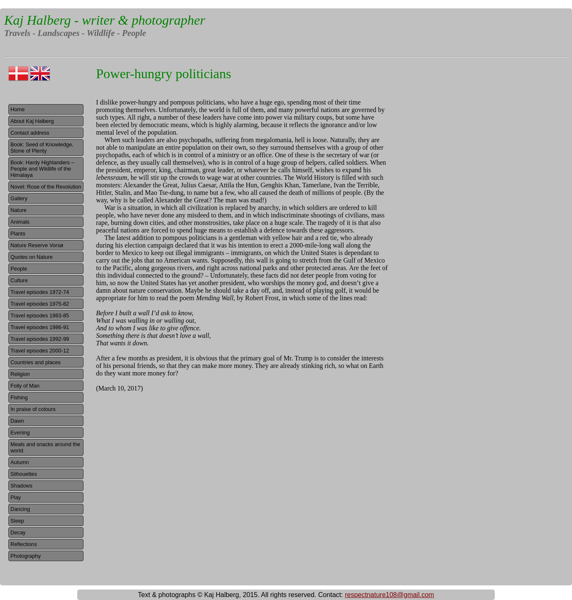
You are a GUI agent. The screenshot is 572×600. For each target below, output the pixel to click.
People (18, 269)
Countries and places (35, 362)
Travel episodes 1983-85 (39, 315)
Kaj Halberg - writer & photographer (104, 20)
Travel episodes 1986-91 (39, 327)
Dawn (17, 421)
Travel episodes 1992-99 (39, 339)
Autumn (19, 462)
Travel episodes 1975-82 (39, 304)
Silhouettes (23, 474)
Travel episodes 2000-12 (39, 350)
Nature (18, 210)
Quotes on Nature (31, 257)
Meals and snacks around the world (45, 447)
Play (15, 497)
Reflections (23, 544)
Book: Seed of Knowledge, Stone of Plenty (41, 147)
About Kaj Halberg (32, 121)
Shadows (21, 486)
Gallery (19, 198)
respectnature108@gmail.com (389, 594)
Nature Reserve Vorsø (36, 245)
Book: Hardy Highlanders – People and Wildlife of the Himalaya (42, 168)
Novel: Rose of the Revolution (45, 187)
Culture (19, 280)
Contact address (29, 133)
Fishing (19, 397)
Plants (17, 233)
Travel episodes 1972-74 (39, 292)
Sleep (17, 521)
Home (17, 109)
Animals (20, 222)
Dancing (20, 509)
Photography (25, 556)
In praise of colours (33, 409)
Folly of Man (25, 386)
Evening (20, 432)
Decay (17, 532)
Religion (20, 374)
